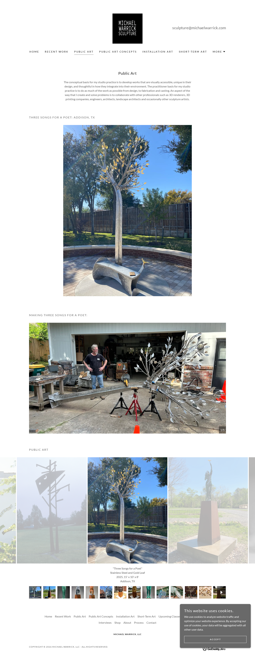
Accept (215, 639)
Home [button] (48, 596)
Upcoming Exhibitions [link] (197, 596)
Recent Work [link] (57, 51)
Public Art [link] (84, 51)
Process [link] (139, 602)
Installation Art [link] (157, 51)
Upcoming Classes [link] (169, 596)
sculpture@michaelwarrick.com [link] (199, 27)
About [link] (127, 602)
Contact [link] (151, 602)
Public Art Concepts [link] (118, 51)
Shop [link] (117, 602)
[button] (219, 52)
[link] (127, 27)
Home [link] (34, 51)
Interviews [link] (105, 602)
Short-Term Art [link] (193, 51)
